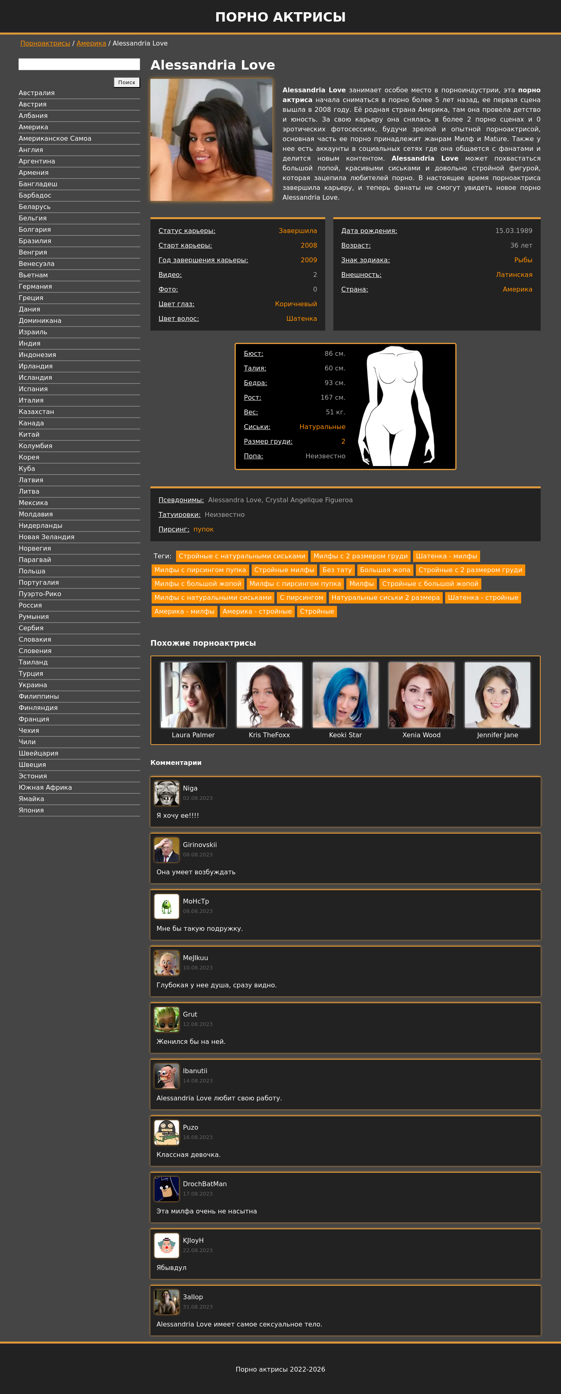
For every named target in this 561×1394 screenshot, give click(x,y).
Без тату (337, 570)
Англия (31, 150)
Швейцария (39, 753)
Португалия (39, 582)
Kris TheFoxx (269, 735)
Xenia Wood (421, 735)
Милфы (361, 584)
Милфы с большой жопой (197, 584)
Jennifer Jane (497, 735)
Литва (29, 491)
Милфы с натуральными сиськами (213, 597)
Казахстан (36, 412)
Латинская (514, 275)
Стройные (317, 611)
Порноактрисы (45, 43)
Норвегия (35, 548)
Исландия (35, 377)
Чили (27, 742)
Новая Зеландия (46, 537)
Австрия (33, 104)
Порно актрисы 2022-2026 (280, 1369)
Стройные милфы (284, 570)
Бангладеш (38, 184)
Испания (33, 389)
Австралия (37, 93)
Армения (34, 172)
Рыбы (523, 260)
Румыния (34, 617)
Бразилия (35, 241)
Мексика (33, 503)
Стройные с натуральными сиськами (242, 556)
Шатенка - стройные (483, 597)
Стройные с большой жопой (430, 584)
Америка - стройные (257, 611)
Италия (31, 400)
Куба (27, 469)
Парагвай (35, 560)
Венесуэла (36, 264)
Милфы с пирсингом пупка (200, 570)
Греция (31, 298)
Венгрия (33, 252)
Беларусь (35, 207)
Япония (31, 810)
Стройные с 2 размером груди (470, 570)
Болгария (35, 229)
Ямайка (31, 799)
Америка (92, 43)
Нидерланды (41, 525)
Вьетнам (33, 275)
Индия (30, 343)
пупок (204, 529)
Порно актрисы (280, 17)
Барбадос (35, 195)
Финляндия (38, 708)
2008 (309, 245)
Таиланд (33, 662)
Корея (29, 457)
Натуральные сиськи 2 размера (386, 597)
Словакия (35, 639)
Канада (31, 423)
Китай (29, 434)
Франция (34, 719)
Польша (32, 571)
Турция (31, 673)
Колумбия (35, 446)
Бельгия (33, 218)
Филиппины (39, 696)
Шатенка (301, 318)
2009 (309, 260)
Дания (29, 309)
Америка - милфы (184, 611)
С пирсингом (301, 597)
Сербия (31, 628)
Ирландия (36, 366)
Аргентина (37, 161)
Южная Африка (45, 787)
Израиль (33, 332)
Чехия (29, 730)
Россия (30, 605)
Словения (35, 651)
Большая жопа (385, 570)
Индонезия (37, 355)
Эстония (33, 776)
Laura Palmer (193, 735)
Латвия (31, 480)
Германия (35, 286)
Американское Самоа (55, 138)
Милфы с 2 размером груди (360, 556)
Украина (33, 685)
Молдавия (36, 514)
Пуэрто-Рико (40, 594)
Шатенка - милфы (446, 556)
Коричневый (296, 304)
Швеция (32, 765)
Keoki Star (345, 735)
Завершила (298, 231)
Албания (33, 116)
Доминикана (40, 321)
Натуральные (323, 427)
